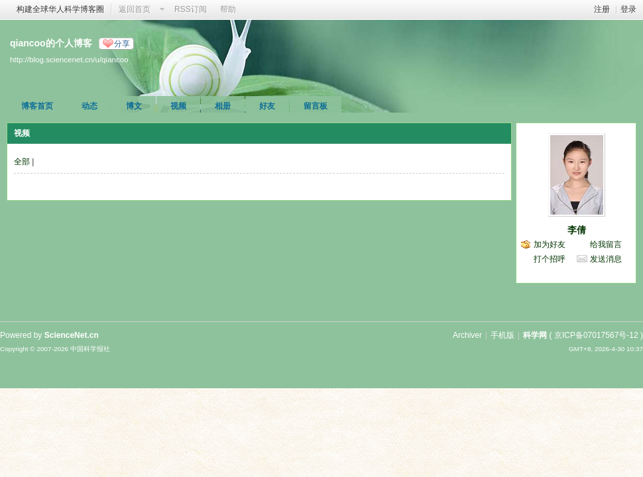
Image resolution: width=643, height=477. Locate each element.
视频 (178, 106)
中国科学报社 (90, 348)
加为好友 (549, 244)
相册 (223, 106)
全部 (22, 161)
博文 (134, 106)
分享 (122, 43)
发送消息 (606, 259)
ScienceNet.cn (71, 335)
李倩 (576, 230)
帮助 (228, 9)
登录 (628, 9)
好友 (267, 106)
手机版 (502, 335)
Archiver (467, 335)
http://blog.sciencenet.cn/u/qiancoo (69, 59)
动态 (89, 106)
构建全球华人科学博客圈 (60, 9)
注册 (602, 9)
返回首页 (134, 9)
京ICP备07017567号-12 (596, 335)
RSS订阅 (190, 9)
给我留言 (606, 244)
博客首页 (37, 106)
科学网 (535, 335)
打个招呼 (549, 259)
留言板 (315, 106)
